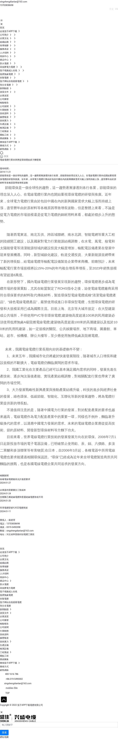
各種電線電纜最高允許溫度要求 (15, 479)
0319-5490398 (13, 527)
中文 (111, 9)
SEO (30, 708)
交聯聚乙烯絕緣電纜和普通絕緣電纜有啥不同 (21, 497)
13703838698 (6, 5)
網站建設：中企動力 (9, 708)
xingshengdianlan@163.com (13, 1)
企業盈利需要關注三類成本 (13, 490)
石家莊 (23, 708)
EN (116, 9)
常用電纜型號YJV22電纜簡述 (14, 508)
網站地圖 (4, 737)
